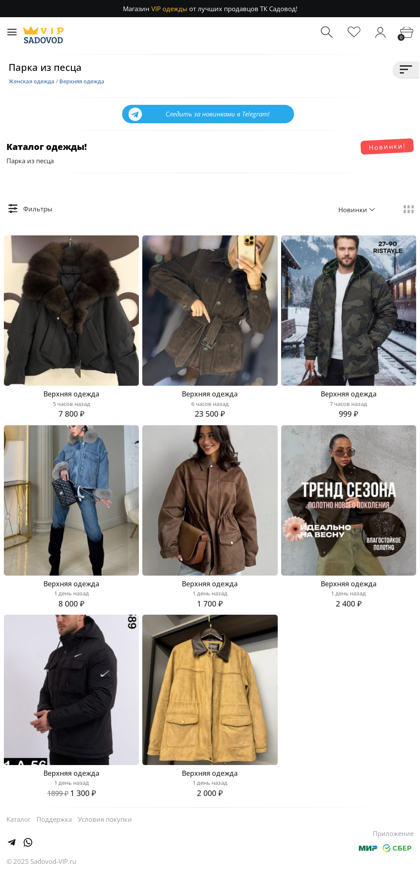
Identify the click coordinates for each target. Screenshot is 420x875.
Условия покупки (105, 819)
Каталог (18, 819)
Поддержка (54, 819)
